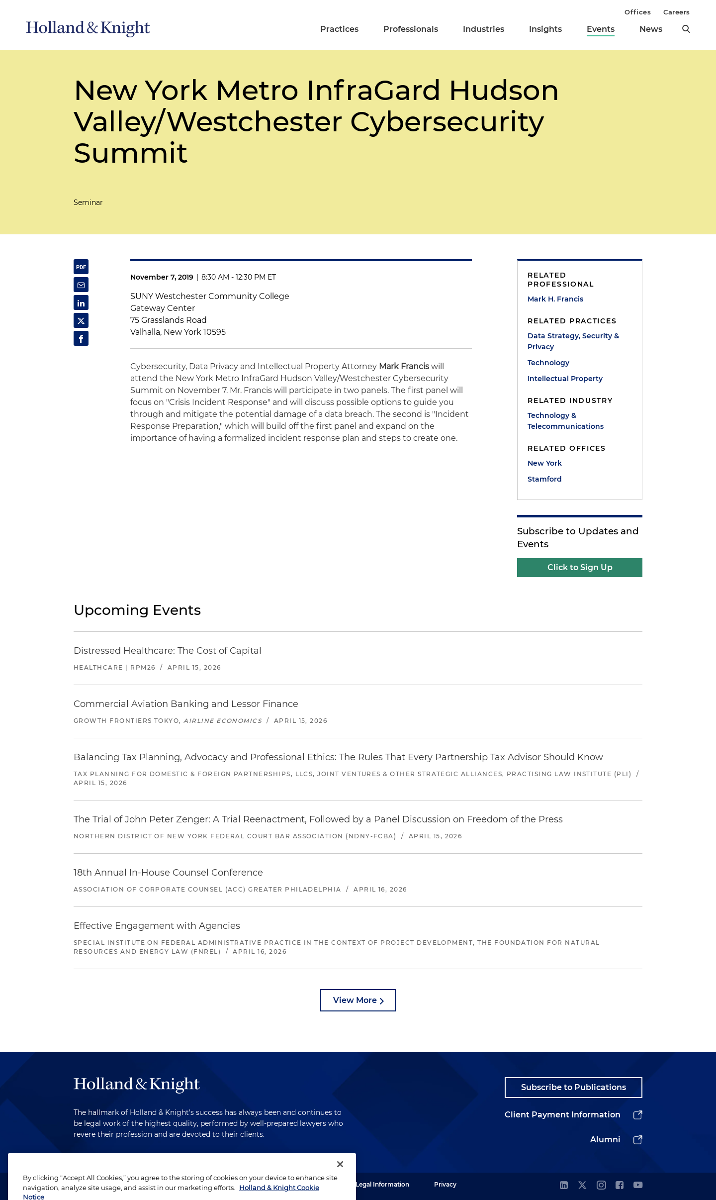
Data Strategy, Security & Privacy (573, 341)
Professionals (410, 29)
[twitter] (582, 1186)
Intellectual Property (565, 378)
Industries (483, 29)
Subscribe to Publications (573, 1087)
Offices (638, 12)
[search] (686, 28)
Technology (548, 362)
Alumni (605, 1139)
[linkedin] (564, 1186)
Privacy (445, 1184)
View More (355, 1000)
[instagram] (601, 1186)
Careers (676, 12)
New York (545, 463)
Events (601, 29)
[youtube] (637, 1186)
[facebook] (620, 1186)
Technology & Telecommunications (566, 421)
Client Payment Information (563, 1114)
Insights (545, 29)
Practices (339, 29)
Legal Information (382, 1184)
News (650, 29)
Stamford (545, 479)
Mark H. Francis (555, 299)
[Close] (340, 1175)
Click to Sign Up (580, 567)
